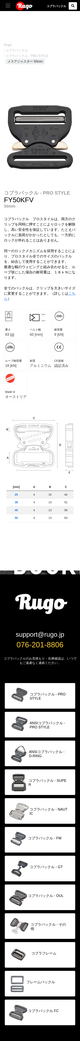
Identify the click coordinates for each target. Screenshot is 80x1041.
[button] (73, 6)
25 (16, 494)
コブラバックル (17, 50)
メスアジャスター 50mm (25, 61)
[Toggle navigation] (7, 5)
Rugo (24, 6)
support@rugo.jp (40, 634)
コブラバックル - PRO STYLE (27, 56)
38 (16, 502)
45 (16, 510)
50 (16, 517)
